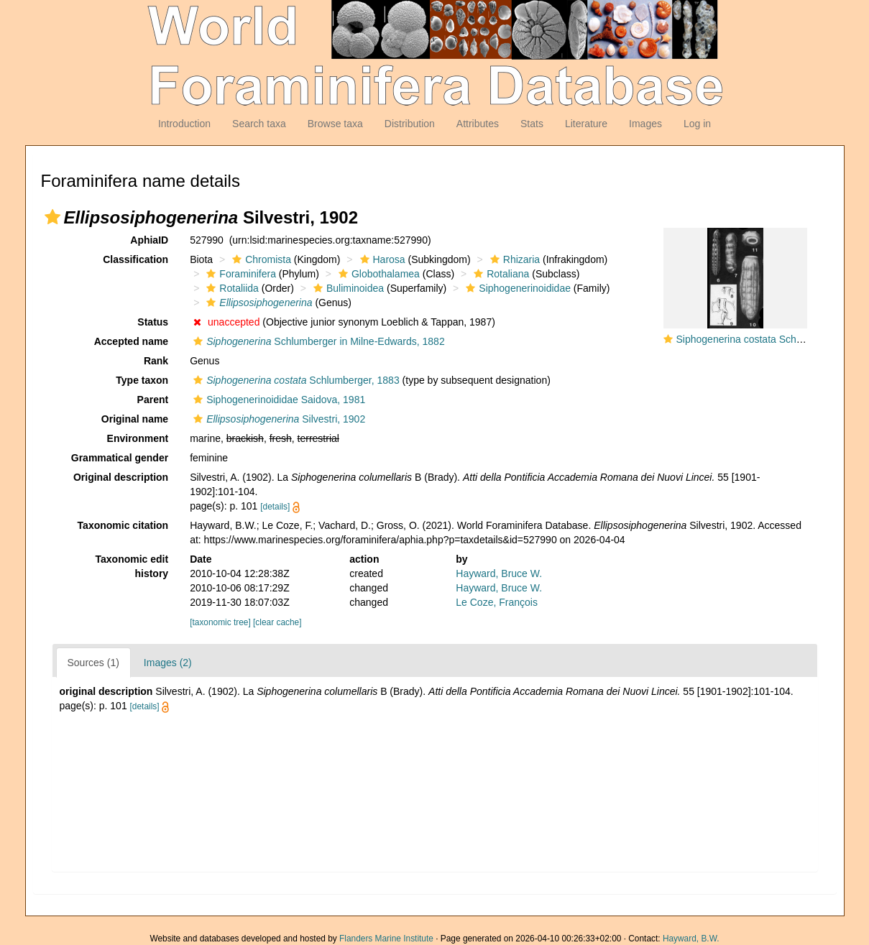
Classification (135, 259)
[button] (52, 217)
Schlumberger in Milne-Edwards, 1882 (317, 341)
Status (152, 322)
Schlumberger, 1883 (295, 380)
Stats (531, 123)
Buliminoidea (347, 288)
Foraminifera (239, 274)
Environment (138, 438)
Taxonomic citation (123, 525)
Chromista (260, 259)
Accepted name (131, 341)
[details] (275, 507)
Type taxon (142, 380)
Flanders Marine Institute (386, 939)
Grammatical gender (119, 458)
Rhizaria (513, 259)
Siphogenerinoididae (516, 288)
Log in (697, 123)
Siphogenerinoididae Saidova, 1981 (277, 399)
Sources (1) (93, 662)
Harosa (381, 259)
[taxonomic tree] (220, 622)
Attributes (477, 123)
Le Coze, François (497, 602)
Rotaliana (499, 274)
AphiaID (149, 240)
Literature (586, 123)
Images (645, 123)
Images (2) (168, 662)
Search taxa (259, 123)
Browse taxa (335, 123)
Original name (134, 419)
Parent (153, 399)
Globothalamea (377, 274)
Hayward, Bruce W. (499, 573)
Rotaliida (230, 288)
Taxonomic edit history (132, 566)
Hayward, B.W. (691, 939)
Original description (120, 477)
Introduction (184, 123)
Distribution (410, 123)
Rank (156, 361)
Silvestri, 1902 (277, 419)
